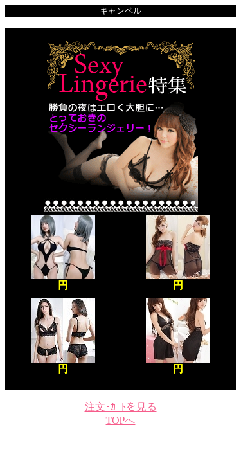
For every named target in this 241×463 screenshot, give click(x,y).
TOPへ (121, 420)
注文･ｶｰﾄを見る (121, 406)
